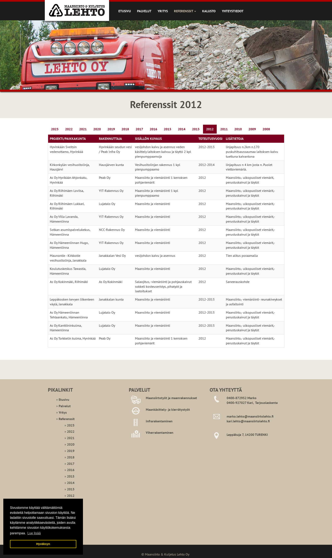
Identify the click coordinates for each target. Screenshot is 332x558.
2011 (224, 129)
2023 (54, 129)
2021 (83, 129)
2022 (69, 129)
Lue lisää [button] (34, 533)
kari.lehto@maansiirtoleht (246, 421)
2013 (195, 129)
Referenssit (185, 11)
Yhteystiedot (232, 11)
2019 (111, 129)
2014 (181, 129)
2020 (97, 129)
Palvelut (144, 11)
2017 (139, 129)
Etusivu (124, 11)
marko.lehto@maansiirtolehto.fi (250, 416)
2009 (252, 129)
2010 (238, 129)
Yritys (163, 11)
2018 (125, 129)
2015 (167, 129)
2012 (210, 129)
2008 (266, 129)
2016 (153, 129)
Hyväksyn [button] (43, 544)
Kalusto (209, 11)
